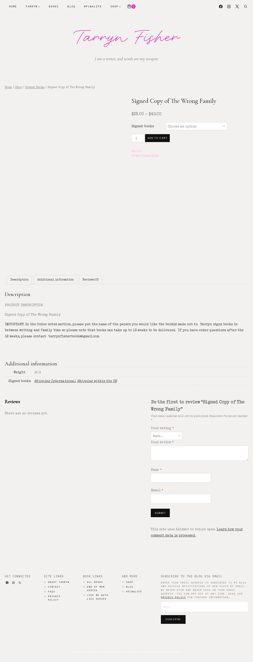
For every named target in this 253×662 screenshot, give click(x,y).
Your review (162, 442)
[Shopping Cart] (131, 6)
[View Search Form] (245, 6)
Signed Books (151, 155)
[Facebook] (220, 6)
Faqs (51, 591)
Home (13, 6)
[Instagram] (228, 6)
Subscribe (173, 619)
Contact (54, 586)
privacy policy (173, 597)
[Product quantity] (137, 138)
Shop (129, 582)
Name (156, 469)
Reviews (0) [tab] (90, 279)
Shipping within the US (97, 381)
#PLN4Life (93, 6)
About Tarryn (58, 582)
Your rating (162, 428)
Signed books (143, 126)
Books (54, 6)
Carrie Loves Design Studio (160, 652)
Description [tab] (19, 279)
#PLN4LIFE (134, 591)
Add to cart (157, 138)
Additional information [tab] (55, 279)
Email (157, 490)
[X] (237, 6)
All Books (95, 582)
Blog (71, 6)
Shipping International (55, 381)
